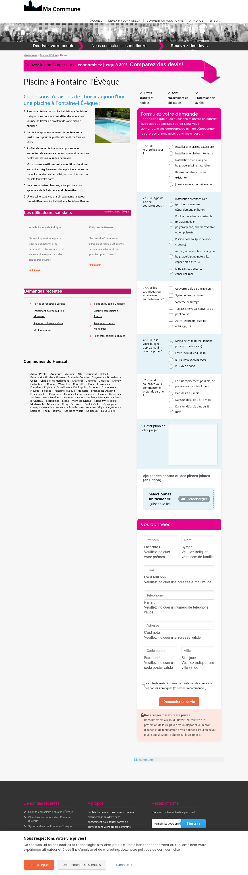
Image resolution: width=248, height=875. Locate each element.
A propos (196, 20)
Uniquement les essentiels (82, 865)
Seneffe (90, 407)
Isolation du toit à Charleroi (110, 303)
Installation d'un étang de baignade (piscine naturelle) (192, 162)
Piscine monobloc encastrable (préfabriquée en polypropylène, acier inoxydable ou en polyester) (195, 224)
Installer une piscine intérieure (194, 153)
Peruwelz (76, 404)
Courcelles (79, 384)
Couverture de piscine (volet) (193, 289)
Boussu (60, 377)
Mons (65, 400)
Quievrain (46, 407)
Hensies (101, 394)
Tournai (57, 410)
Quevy (34, 407)
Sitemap (215, 20)
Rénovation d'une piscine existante (191, 174)
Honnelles (115, 394)
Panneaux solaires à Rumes (109, 335)
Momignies (52, 400)
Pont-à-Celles (92, 404)
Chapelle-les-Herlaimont (54, 380)
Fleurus (34, 390)
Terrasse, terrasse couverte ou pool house (194, 311)
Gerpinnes (55, 394)
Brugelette (98, 377)
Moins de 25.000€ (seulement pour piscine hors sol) (193, 343)
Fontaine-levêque (64, 390)
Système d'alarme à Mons (48, 323)
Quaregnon (110, 404)
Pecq (65, 404)
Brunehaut (113, 377)
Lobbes (91, 397)
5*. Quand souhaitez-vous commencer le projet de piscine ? (153, 387)
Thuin (46, 410)
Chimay (116, 380)
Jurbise (34, 397)
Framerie (83, 390)
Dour (91, 384)
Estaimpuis (79, 387)
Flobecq (46, 390)
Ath (79, 374)
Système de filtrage (187, 302)
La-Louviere (108, 410)
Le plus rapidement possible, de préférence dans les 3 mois (195, 383)
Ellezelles (35, 387)
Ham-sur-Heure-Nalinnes (79, 394)
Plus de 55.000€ (185, 366)
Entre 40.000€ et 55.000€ (190, 360)
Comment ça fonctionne (165, 20)
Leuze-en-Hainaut (73, 397)
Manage (102, 397)
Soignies (35, 410)
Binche (49, 377)
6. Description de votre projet (153, 428)
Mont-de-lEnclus (81, 400)
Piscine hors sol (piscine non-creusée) (193, 241)
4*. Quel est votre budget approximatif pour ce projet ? (152, 345)
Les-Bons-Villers (73, 410)
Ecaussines (103, 384)
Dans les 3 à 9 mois (187, 393)
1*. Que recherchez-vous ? (153, 149)
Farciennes (108, 387)
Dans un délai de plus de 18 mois (192, 409)
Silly (100, 407)
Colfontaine (37, 384)
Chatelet (91, 380)
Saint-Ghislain (74, 407)
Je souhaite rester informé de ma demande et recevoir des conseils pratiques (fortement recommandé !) (178, 685)
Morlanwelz (37, 404)
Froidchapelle (38, 394)
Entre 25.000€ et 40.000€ (190, 353)
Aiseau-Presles (39, 374)
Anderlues (56, 374)
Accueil (96, 20)
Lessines (55, 397)
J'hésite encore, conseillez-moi (194, 184)
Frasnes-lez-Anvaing (103, 390)
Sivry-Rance (112, 407)
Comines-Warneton (58, 384)
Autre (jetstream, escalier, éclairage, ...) (191, 323)
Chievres (104, 380)
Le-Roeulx (92, 410)
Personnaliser (122, 865)
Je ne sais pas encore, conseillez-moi (188, 271)
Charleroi (77, 380)
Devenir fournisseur (124, 20)
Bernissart (36, 377)
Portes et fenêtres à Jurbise (49, 303)
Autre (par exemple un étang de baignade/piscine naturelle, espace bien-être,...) (195, 256)
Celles (33, 380)
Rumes (59, 407)
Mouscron (53, 404)
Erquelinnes (63, 387)
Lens (44, 397)
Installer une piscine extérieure (194, 147)
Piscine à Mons (42, 330)
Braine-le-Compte (78, 377)
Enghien (48, 387)
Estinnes (94, 387)
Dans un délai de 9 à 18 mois (193, 400)
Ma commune (143, 759)
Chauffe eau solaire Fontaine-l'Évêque (51, 812)
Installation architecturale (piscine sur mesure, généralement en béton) (191, 204)
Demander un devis (179, 702)
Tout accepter (39, 865)
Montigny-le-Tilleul (105, 400)
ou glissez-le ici (160, 499)
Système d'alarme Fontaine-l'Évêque (50, 826)
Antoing (70, 374)
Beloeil (104, 374)
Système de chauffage (189, 295)
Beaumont (91, 374)
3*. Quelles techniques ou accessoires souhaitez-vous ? (153, 293)
